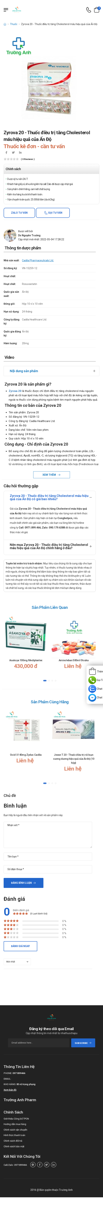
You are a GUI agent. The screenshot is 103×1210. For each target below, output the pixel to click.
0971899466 (19, 1073)
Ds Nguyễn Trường (29, 235)
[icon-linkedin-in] (20, 153)
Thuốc (13, 24)
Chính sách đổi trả (13, 1140)
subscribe (83, 1043)
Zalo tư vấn (19, 212)
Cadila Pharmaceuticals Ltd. (38, 260)
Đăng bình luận (21, 882)
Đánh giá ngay (20, 946)
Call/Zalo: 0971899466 (15, 1165)
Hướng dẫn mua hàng (15, 1124)
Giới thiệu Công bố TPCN (16, 1118)
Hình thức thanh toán (14, 1135)
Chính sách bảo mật (14, 1146)
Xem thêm (49, 474)
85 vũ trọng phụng (26, 1084)
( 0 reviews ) (28, 159)
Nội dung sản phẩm (24, 371)
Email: (7, 1078)
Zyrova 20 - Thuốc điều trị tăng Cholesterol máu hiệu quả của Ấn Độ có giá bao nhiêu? (49, 497)
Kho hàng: (10, 1084)
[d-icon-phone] (88, 10)
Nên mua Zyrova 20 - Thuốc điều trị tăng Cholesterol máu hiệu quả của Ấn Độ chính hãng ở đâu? (49, 546)
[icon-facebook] (6, 153)
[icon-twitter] (13, 153)
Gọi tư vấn (55, 212)
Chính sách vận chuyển (15, 1129)
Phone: (8, 1073)
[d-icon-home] (5, 24)
